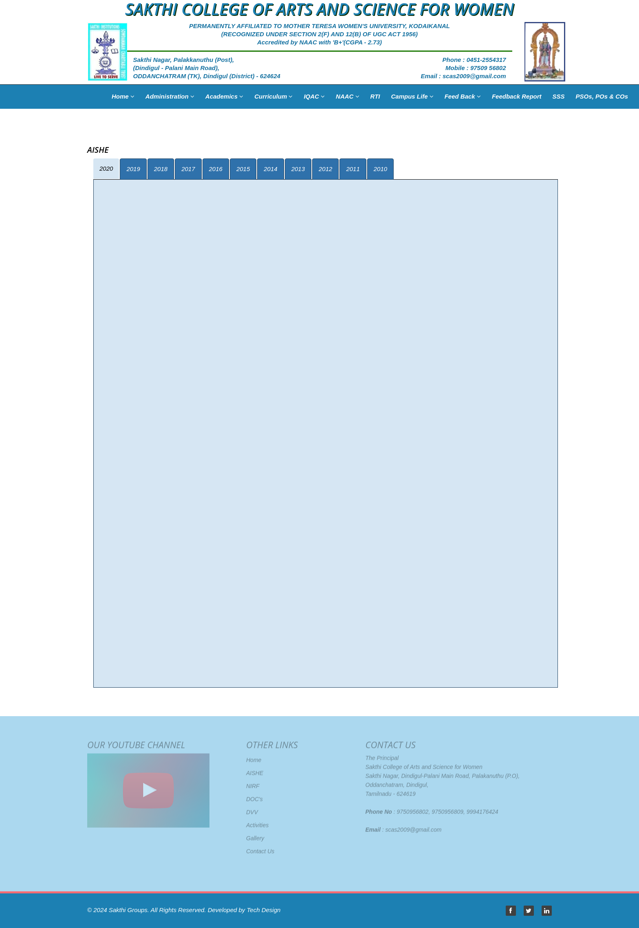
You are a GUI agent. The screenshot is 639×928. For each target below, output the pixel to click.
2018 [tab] (160, 168)
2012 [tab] (325, 168)
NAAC (347, 96)
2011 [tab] (352, 168)
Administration (169, 96)
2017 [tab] (188, 168)
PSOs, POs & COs (602, 96)
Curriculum (273, 96)
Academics (224, 96)
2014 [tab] (270, 168)
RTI (375, 96)
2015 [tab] (243, 168)
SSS (559, 96)
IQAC (314, 96)
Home (123, 96)
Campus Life (412, 96)
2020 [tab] (106, 168)
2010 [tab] (380, 168)
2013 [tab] (298, 168)
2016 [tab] (216, 168)
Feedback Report (517, 96)
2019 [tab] (133, 168)
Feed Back (463, 96)
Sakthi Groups (128, 909)
